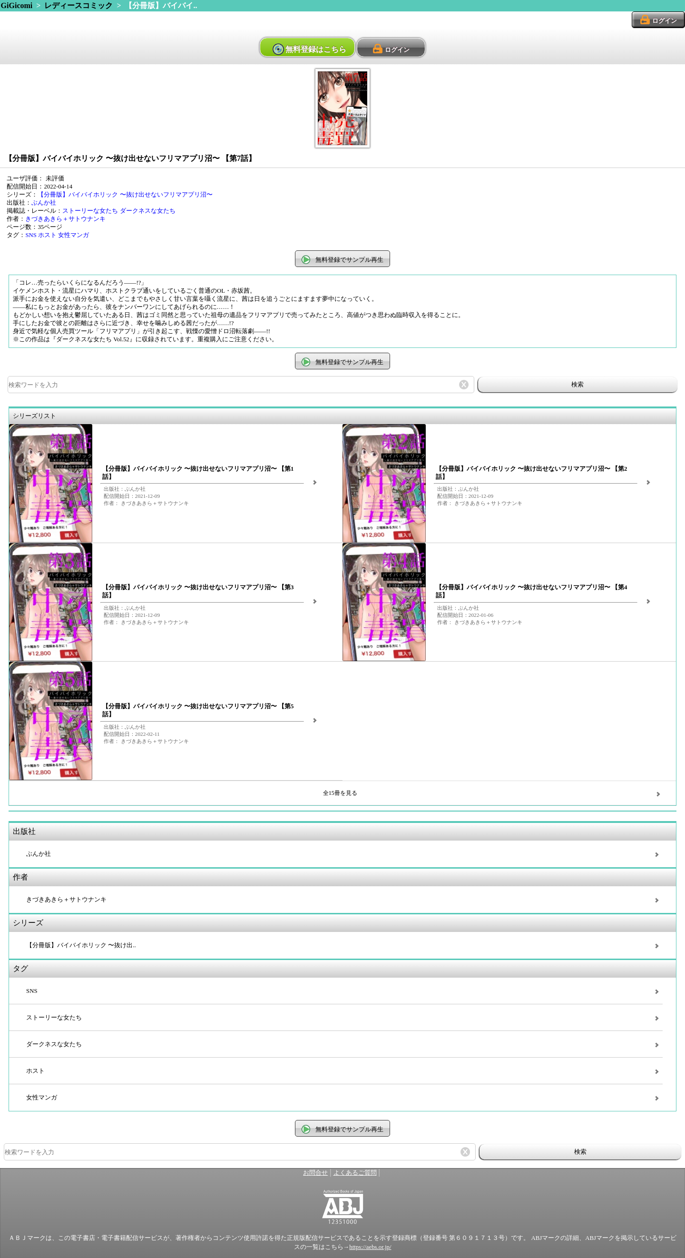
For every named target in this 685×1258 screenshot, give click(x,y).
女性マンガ (73, 235)
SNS (30, 235)
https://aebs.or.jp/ (370, 1247)
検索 (577, 384)
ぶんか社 (43, 202)
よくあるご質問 (355, 1172)
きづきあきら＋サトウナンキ (65, 219)
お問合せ (315, 1172)
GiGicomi (17, 5)
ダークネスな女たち (148, 211)
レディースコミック (78, 5)
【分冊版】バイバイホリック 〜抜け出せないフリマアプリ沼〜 (125, 194)
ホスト (47, 235)
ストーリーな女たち (90, 211)
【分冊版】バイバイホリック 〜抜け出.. (81, 945)
